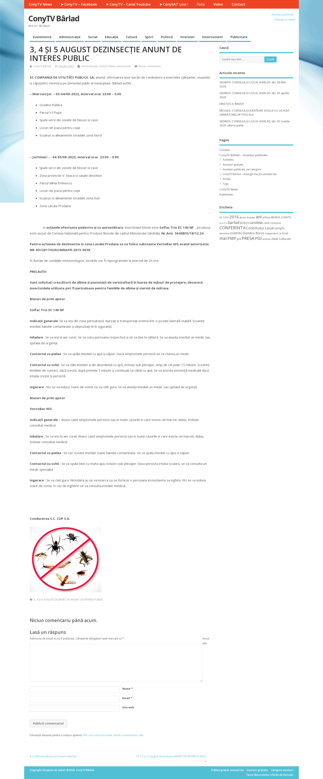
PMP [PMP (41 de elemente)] (231, 238)
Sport (149, 37)
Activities (228, 159)
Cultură (131, 37)
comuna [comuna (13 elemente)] (275, 223)
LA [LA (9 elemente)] (280, 233)
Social (92, 37)
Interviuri (187, 37)
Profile (227, 179)
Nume (127, 689)
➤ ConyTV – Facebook (79, 4)
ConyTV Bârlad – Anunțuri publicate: (243, 155)
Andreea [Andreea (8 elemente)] (251, 217)
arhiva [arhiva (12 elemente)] (266, 217)
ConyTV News (40, 4)
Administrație (69, 37)
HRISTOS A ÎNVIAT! (231, 104)
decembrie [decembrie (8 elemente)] (224, 233)
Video (218, 4)
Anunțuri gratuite (233, 164)
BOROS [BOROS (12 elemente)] (244, 223)
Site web (128, 707)
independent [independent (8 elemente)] (271, 233)
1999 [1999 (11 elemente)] (226, 217)
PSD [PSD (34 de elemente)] (258, 238)
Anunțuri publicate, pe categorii (242, 169)
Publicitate (238, 37)
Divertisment (212, 37)
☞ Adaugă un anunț (283, 19)
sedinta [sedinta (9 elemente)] (266, 239)
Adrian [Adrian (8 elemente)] (242, 217)
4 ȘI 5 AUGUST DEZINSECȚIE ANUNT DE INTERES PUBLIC (69, 599)
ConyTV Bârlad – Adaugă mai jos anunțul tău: (250, 174)
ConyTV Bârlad (53, 18)
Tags (225, 184)
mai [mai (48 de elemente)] (223, 238)
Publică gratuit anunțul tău (227, 770)
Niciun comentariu (149, 66)
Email (127, 698)
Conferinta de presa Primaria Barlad (54, 756)
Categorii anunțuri (282, 770)
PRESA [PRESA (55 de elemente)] (248, 238)
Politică (167, 37)
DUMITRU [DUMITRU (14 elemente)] (236, 233)
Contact (238, 4)
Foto (201, 4)
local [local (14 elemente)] (285, 233)
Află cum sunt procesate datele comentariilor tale (113, 735)
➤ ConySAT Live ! (173, 4)
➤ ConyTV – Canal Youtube (128, 4)
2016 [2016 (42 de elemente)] (234, 216)
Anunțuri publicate (282, 14)
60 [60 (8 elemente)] (220, 217)
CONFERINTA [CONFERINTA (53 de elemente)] (232, 228)
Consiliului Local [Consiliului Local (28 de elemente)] (260, 228)
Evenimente (42, 37)
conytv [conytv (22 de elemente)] (279, 228)
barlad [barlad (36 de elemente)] (233, 222)
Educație (111, 37)
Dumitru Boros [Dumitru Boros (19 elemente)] (253, 233)
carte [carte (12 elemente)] (266, 223)
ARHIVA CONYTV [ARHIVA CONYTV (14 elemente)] (281, 217)
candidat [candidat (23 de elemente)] (256, 222)
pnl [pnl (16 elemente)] (239, 239)
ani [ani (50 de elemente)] (259, 217)
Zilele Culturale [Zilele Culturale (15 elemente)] (281, 239)
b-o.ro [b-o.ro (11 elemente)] (223, 223)
